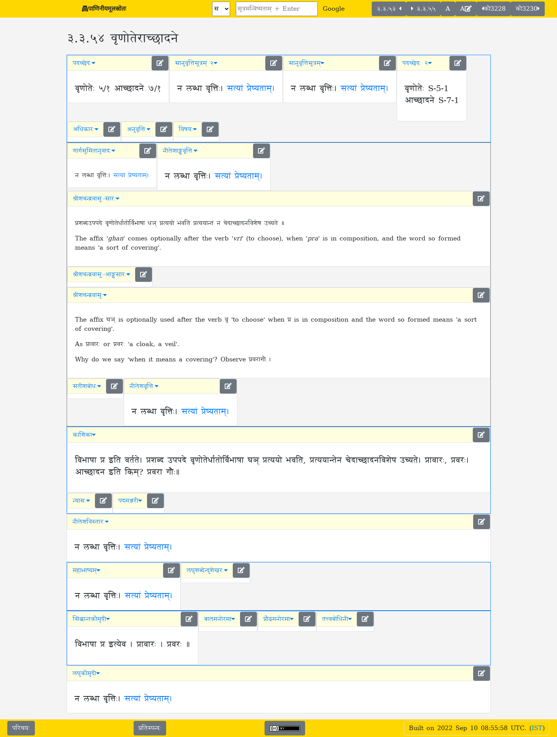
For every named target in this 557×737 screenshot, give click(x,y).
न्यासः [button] (81, 501)
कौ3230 (528, 9)
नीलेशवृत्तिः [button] (143, 386)
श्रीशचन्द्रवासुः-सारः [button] (96, 198)
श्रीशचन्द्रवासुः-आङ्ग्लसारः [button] (101, 274)
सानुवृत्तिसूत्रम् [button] (306, 63)
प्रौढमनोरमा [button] (278, 619)
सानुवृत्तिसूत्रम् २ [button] (196, 63)
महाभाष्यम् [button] (86, 570)
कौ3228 (494, 9)
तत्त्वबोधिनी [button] (337, 619)
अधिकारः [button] (85, 129)
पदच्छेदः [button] (84, 63)
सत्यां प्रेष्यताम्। (251, 89)
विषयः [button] (188, 129)
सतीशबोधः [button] (87, 386)
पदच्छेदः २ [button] (417, 63)
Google (334, 9)
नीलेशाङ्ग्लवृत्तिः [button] (180, 151)
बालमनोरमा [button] (219, 619)
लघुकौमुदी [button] (86, 673)
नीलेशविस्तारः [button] (90, 522)
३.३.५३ (389, 9)
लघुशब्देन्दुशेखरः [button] (207, 570)
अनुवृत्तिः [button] (138, 129)
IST (537, 728)
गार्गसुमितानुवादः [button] (94, 151)
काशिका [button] (84, 435)
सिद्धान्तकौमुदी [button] (91, 619)
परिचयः (21, 728)
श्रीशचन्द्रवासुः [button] (90, 295)
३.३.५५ (423, 9)
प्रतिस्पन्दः (150, 728)
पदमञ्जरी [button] (130, 501)
